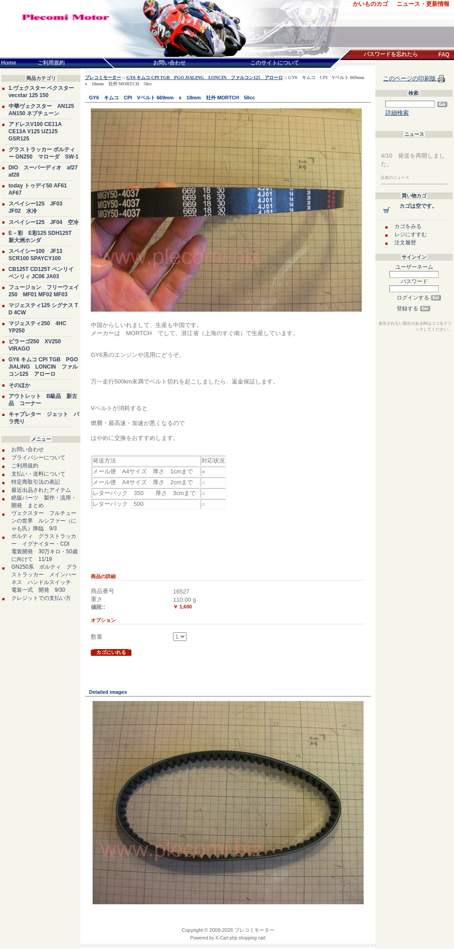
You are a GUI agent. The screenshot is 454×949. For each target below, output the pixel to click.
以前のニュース (395, 177)
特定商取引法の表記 (35, 482)
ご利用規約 (24, 466)
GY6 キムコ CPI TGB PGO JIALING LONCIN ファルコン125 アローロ (43, 366)
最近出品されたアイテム (41, 490)
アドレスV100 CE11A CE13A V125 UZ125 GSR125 (35, 131)
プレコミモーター (103, 77)
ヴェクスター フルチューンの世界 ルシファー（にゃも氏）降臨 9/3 (43, 521)
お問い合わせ (27, 449)
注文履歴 (405, 242)
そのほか (19, 385)
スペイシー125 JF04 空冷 (44, 222)
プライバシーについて (38, 457)
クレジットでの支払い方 (41, 598)
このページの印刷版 (410, 78)
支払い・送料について (38, 474)
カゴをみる (407, 226)
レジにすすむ (410, 234)
